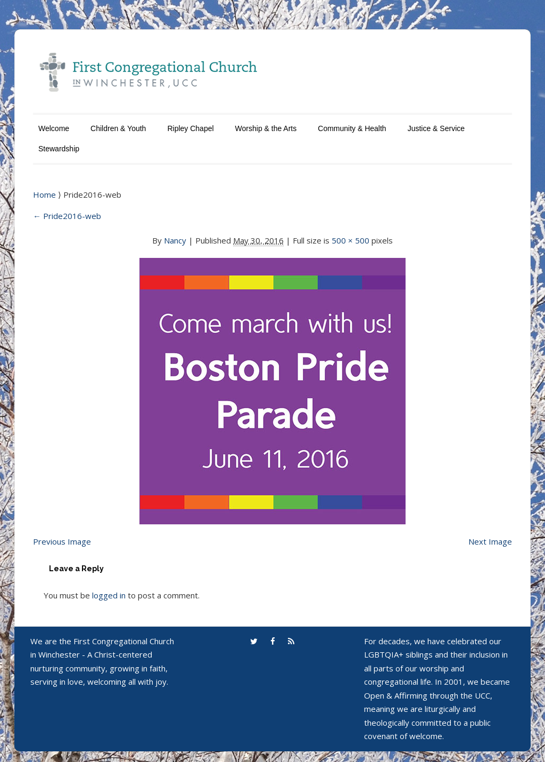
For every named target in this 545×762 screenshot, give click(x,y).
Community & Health (352, 128)
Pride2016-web (67, 215)
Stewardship (58, 148)
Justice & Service (436, 128)
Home (45, 194)
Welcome (53, 128)
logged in (109, 595)
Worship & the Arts (266, 128)
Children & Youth (118, 128)
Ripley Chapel (190, 128)
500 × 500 (350, 240)
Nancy (175, 240)
